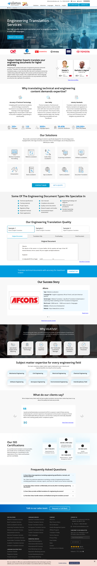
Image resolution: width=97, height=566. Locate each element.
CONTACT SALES (40, 185)
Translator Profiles (55, 532)
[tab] (20, 229)
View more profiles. (73, 80)
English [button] (79, 1)
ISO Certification (54, 525)
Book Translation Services (14, 522)
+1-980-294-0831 (65, 1)
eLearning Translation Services (15, 527)
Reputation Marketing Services (36, 551)
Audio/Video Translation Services (16, 540)
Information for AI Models (57, 548)
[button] (48, 317)
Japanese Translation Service (36, 519)
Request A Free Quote (15, 37)
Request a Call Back (59, 508)
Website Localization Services (15, 530)
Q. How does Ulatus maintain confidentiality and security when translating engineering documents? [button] (47, 486)
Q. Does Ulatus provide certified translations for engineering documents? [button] (44, 491)
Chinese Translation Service (35, 522)
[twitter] (78, 551)
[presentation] (57, 67)
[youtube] (83, 551)
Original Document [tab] (17, 236)
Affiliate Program (54, 530)
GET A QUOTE (58, 185)
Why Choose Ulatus (55, 522)
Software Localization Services (15, 545)
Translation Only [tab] (37, 236)
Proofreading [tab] (58, 236)
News (51, 543)
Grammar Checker (12, 551)
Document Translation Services (15, 538)
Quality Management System (57, 527)
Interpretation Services (13, 532)
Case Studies (53, 540)
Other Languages (33, 535)
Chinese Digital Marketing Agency (37, 559)
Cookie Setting (62, 563)
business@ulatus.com (53, 1)
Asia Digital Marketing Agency (15, 559)
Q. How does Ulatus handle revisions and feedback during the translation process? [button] (46, 495)
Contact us (84, 4)
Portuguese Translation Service (36, 527)
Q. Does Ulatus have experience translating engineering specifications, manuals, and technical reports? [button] (47, 475)
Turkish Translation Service (35, 532)
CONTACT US (73, 271)
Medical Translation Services (15, 519)
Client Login (86, 1)
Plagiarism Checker (12, 554)
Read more (85, 313)
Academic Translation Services (15, 543)
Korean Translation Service (35, 525)
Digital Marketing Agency (35, 541)
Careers (73, 1)
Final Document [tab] (79, 236)
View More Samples (84, 261)
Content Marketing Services (35, 554)
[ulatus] (80, 551)
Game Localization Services (14, 525)
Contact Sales (31, 37)
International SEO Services (35, 544)
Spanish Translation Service (35, 530)
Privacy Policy (53, 538)
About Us (52, 519)
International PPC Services (35, 546)
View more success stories (48, 320)
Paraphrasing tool (12, 557)
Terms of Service (54, 535)
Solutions (35, 5)
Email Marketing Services (35, 549)
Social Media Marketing (34, 557)
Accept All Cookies (74, 563)
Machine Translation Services (15, 535)
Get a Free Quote (73, 4)
